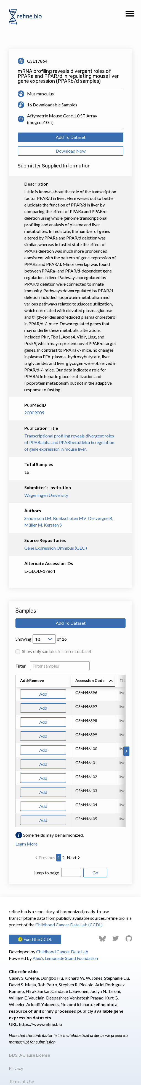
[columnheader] (93, 681)
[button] (130, 15)
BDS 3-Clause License (29, 1055)
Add (43, 693)
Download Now (71, 150)
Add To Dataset (71, 137)
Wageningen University (46, 495)
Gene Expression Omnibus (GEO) (55, 547)
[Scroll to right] (126, 751)
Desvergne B (100, 518)
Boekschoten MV (69, 518)
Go (95, 872)
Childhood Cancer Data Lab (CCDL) (69, 924)
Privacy (16, 1068)
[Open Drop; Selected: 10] (44, 639)
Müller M (33, 524)
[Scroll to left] (15, 751)
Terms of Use (21, 1081)
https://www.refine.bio (40, 1024)
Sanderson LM (37, 518)
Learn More (26, 843)
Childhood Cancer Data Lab (62, 951)
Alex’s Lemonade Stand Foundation (65, 958)
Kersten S (53, 524)
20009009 (34, 412)
